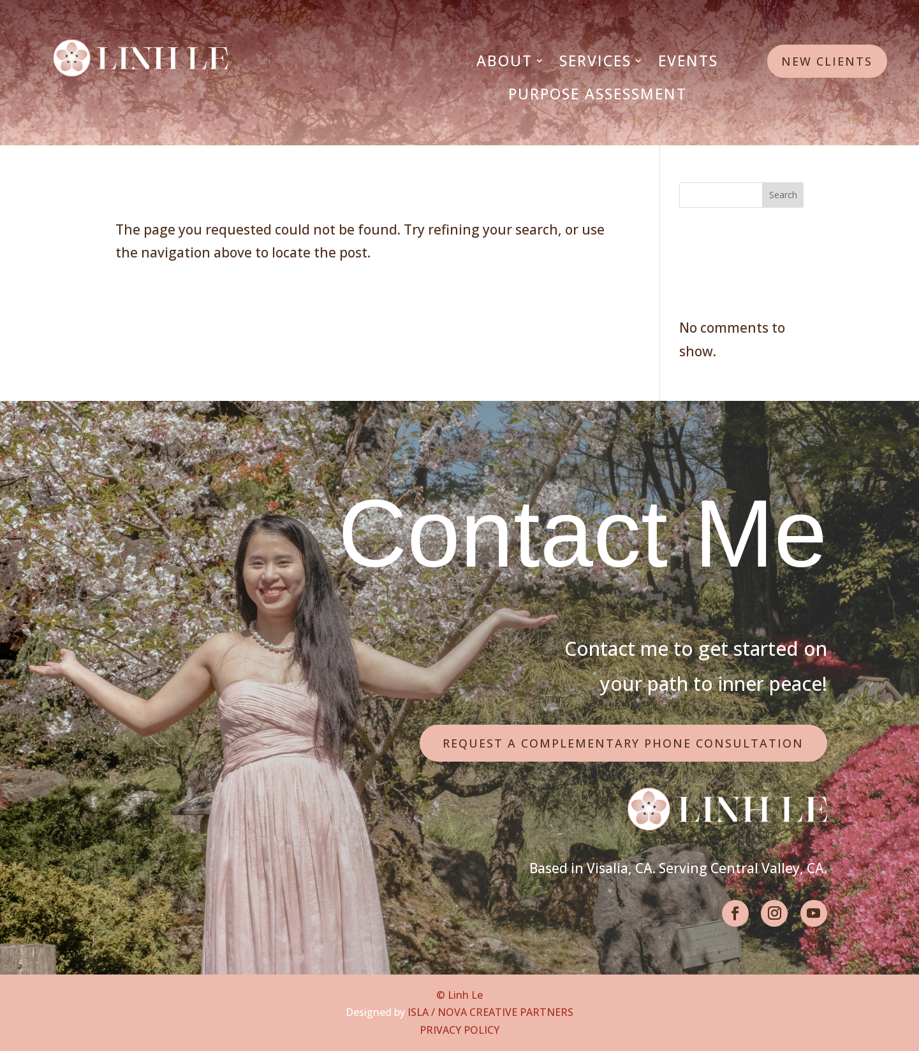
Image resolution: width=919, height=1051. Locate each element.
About (504, 60)
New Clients (826, 61)
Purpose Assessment (597, 93)
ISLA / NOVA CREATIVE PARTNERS (490, 1012)
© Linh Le (459, 995)
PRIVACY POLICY (459, 1030)
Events (688, 60)
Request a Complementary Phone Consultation (623, 743)
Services (595, 60)
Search (783, 195)
